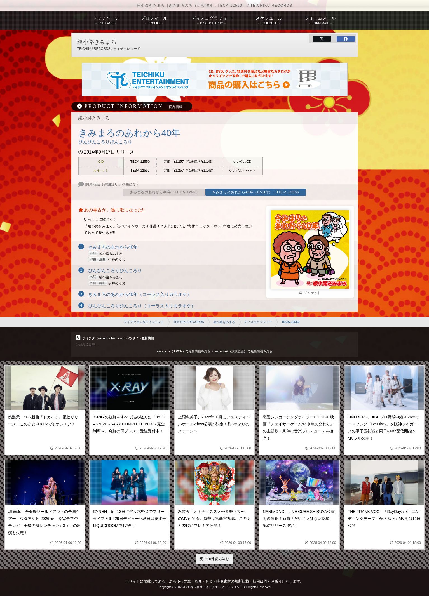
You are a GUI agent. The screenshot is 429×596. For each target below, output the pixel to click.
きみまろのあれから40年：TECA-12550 (164, 192)
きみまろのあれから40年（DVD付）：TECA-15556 (255, 192)
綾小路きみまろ (224, 322)
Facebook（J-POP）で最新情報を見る (183, 351)
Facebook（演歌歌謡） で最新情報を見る (243, 351)
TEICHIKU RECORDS (189, 322)
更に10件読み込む (214, 559)
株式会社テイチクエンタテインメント (216, 587)
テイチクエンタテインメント (144, 322)
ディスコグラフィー (258, 322)
